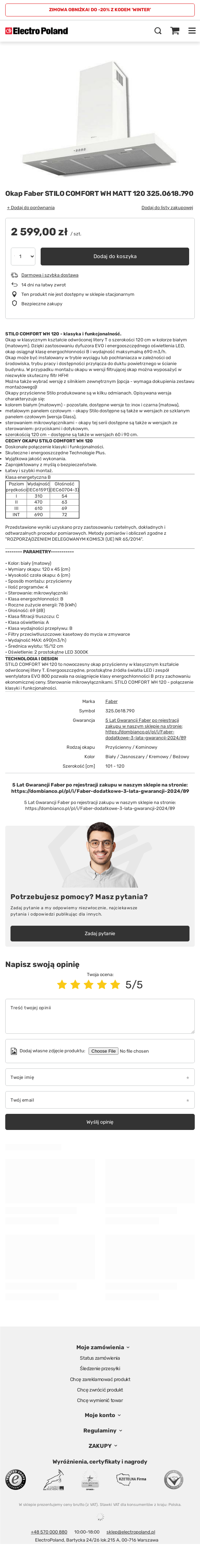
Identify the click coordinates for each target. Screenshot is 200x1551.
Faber (111, 701)
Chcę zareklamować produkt (100, 1379)
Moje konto (100, 1415)
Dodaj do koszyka (115, 256)
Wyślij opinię (100, 1122)
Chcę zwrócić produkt (100, 1390)
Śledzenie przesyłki (100, 1369)
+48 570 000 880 (49, 1532)
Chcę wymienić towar (100, 1400)
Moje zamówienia (100, 1347)
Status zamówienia (100, 1358)
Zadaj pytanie (100, 934)
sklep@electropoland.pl (130, 1532)
